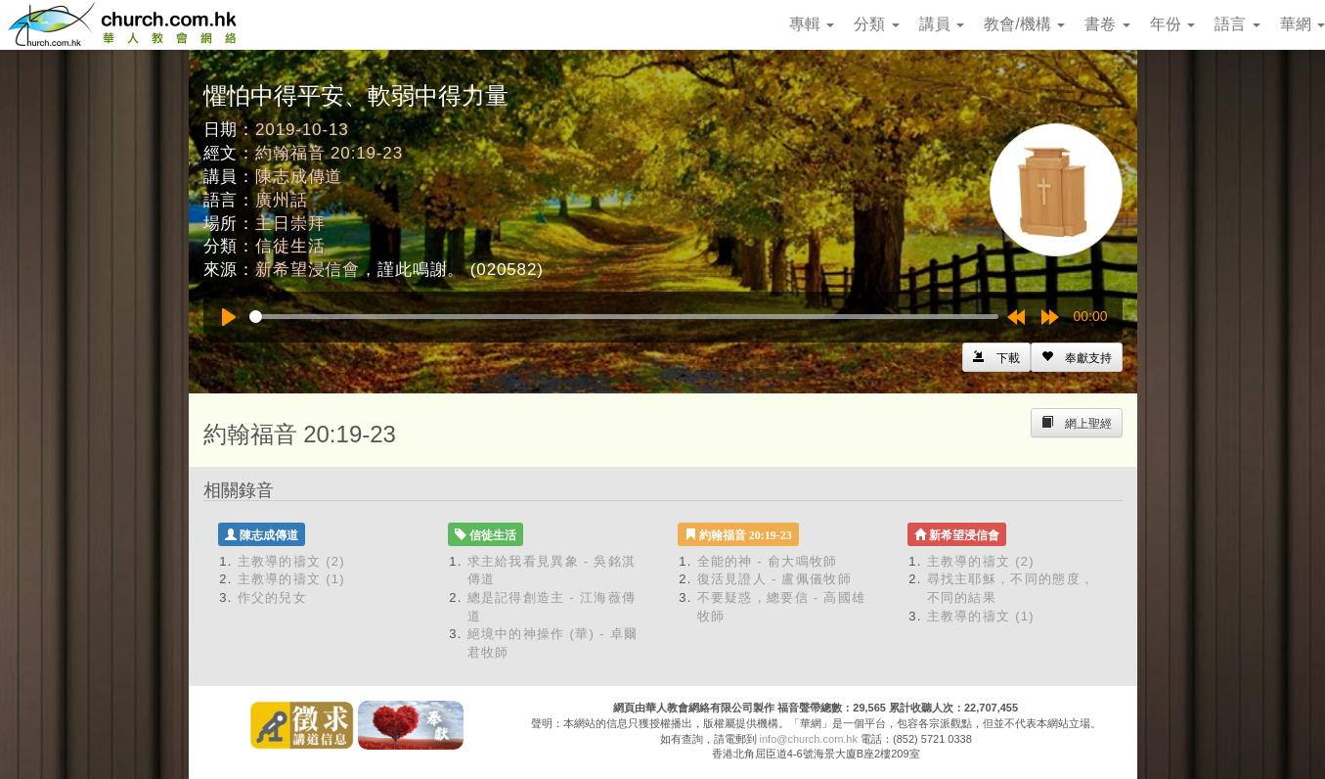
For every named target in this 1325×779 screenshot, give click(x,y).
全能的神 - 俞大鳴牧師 (767, 561)
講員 (941, 24)
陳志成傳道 (298, 176)
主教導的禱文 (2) (292, 561)
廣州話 (281, 200)
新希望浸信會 (307, 269)
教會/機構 (1024, 24)
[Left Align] (1077, 357)
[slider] (623, 316)
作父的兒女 (273, 597)
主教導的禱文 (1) (292, 579)
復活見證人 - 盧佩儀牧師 (774, 579)
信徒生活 (290, 246)
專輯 (811, 24)
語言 (1237, 24)
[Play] (228, 317)
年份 (1172, 24)
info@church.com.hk (809, 739)
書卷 (1106, 24)
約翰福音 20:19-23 (329, 153)
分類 (876, 24)
